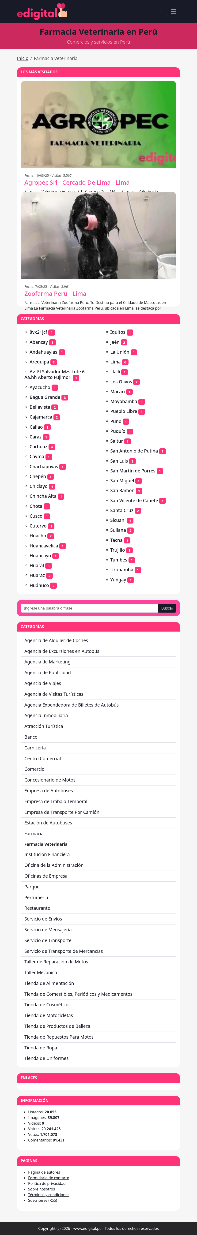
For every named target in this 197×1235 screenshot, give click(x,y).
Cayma (37, 456)
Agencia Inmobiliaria (46, 715)
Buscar (167, 608)
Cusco (36, 516)
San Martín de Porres (132, 471)
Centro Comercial (42, 758)
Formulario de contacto (48, 1177)
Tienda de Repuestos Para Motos (59, 1037)
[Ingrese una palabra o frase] (90, 608)
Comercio (34, 769)
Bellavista (40, 407)
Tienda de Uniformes (46, 1058)
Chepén (38, 476)
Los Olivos (121, 381)
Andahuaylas (43, 352)
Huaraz (37, 575)
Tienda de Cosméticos (47, 1004)
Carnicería (35, 748)
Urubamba (121, 569)
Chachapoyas (44, 466)
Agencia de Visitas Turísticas (53, 694)
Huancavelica (44, 546)
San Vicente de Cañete (134, 500)
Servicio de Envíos (43, 919)
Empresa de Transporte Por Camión (61, 812)
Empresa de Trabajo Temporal (55, 801)
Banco (31, 737)
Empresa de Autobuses (48, 790)
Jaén (115, 342)
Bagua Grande (45, 397)
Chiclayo (39, 486)
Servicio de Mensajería (48, 929)
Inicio (22, 58)
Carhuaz (38, 446)
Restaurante (37, 908)
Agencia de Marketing (47, 662)
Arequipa (39, 362)
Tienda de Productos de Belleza (57, 1026)
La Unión (119, 352)
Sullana (118, 530)
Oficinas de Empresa (46, 876)
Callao (36, 427)
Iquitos (117, 332)
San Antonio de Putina (134, 451)
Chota (36, 506)
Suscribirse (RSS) (42, 1200)
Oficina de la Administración (53, 865)
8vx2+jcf (38, 332)
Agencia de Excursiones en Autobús (61, 651)
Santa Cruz (121, 510)
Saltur (116, 441)
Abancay (39, 342)
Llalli (115, 371)
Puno (115, 421)
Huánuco (39, 585)
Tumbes (118, 560)
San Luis (119, 461)
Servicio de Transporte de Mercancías (63, 951)
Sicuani (117, 520)
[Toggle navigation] (173, 11)
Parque (31, 886)
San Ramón (122, 490)
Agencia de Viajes (42, 683)
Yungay (118, 579)
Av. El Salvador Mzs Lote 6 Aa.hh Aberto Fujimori (54, 374)
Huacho (38, 535)
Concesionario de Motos (50, 780)
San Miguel (122, 480)
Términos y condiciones (48, 1194)
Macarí (117, 391)
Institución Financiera (47, 854)
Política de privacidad (47, 1183)
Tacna (116, 540)
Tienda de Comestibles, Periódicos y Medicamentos (78, 994)
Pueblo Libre (123, 411)
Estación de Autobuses (48, 823)
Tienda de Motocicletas (48, 1015)
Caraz (36, 437)
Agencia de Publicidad (47, 672)
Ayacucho (40, 387)
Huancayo (40, 555)
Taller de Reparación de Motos (56, 961)
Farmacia (34, 833)
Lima (115, 362)
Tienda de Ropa (40, 1047)
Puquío (117, 431)
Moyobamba (123, 401)
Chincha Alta (43, 496)
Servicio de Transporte (48, 940)
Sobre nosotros (41, 1189)
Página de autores (44, 1172)
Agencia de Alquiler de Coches (56, 640)
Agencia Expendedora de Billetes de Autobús (71, 705)
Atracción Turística (43, 726)
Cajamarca (41, 417)
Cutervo (38, 526)
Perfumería (36, 897)
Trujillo (117, 550)
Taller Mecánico (40, 972)
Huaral (37, 565)
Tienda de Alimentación (49, 983)
